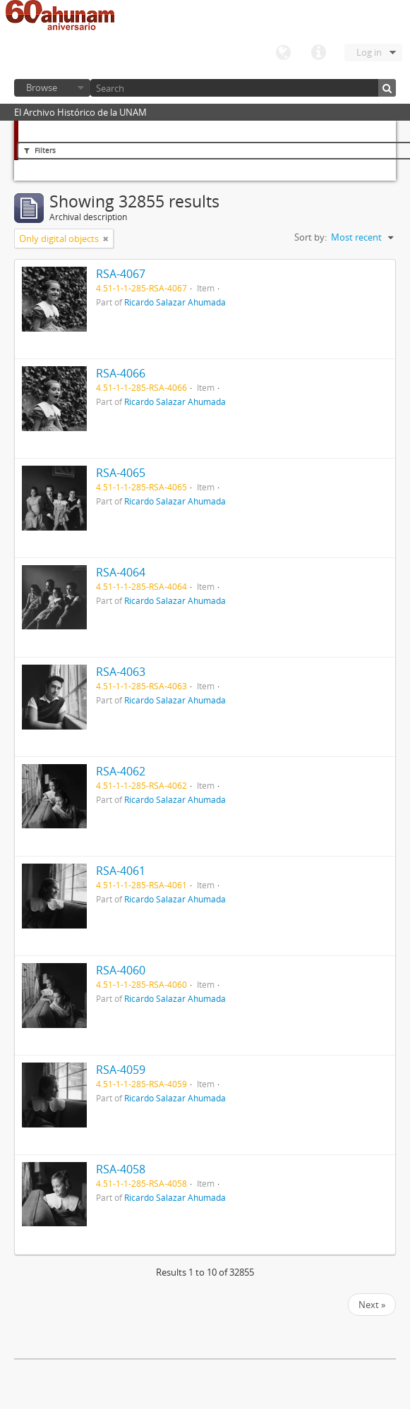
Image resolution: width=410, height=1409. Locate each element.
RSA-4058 (120, 1169)
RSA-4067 (120, 274)
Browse (41, 87)
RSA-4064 (120, 572)
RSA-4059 (120, 1069)
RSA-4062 (120, 771)
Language (283, 53)
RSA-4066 (120, 373)
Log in (369, 52)
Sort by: (310, 237)
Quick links (318, 53)
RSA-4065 (120, 472)
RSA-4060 (120, 970)
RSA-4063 (120, 671)
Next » (371, 1304)
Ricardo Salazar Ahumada (175, 302)
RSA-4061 (120, 870)
